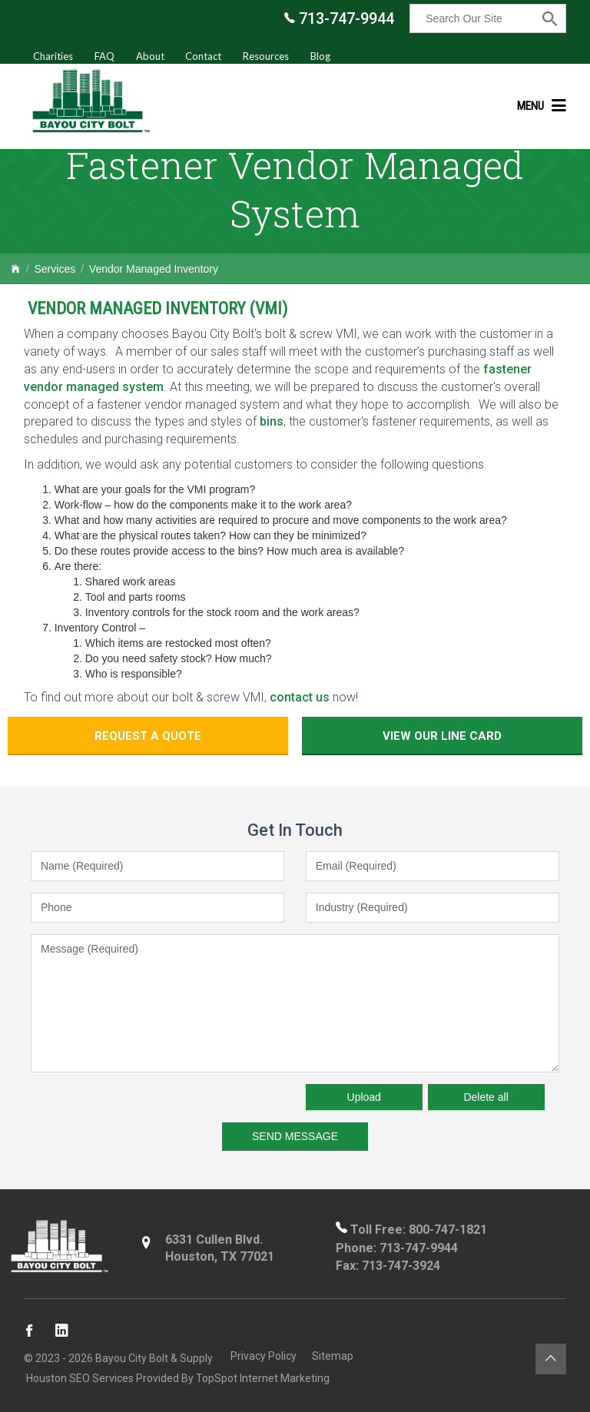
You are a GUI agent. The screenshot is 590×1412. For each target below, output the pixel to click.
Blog (320, 56)
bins (271, 421)
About (150, 56)
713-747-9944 (339, 18)
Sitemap (330, 1355)
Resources (266, 56)
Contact (203, 56)
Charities (53, 56)
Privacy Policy (261, 1355)
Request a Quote (199, 734)
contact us (300, 697)
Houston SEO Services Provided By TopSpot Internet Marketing (175, 1377)
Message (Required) (295, 999)
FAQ (104, 56)
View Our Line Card (390, 734)
